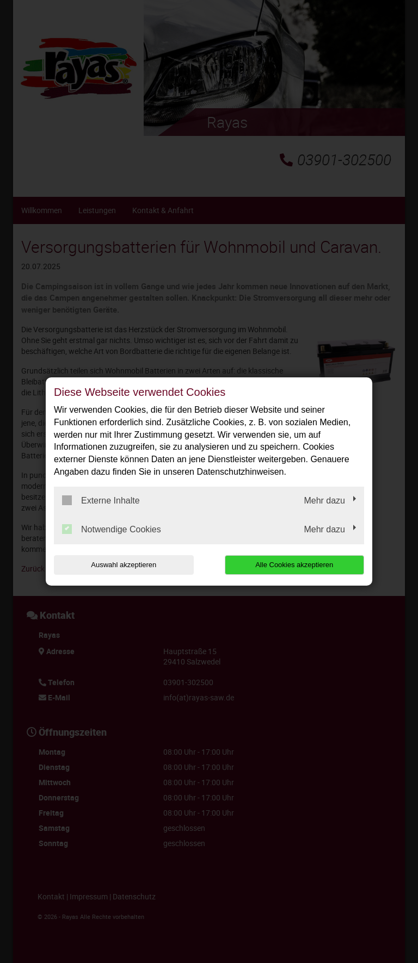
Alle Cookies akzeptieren (294, 565)
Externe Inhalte (101, 500)
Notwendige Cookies (111, 529)
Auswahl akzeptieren (123, 565)
